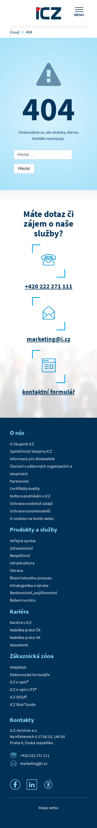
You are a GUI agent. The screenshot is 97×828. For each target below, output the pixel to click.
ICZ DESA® (18, 696)
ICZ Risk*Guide (23, 704)
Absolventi (19, 644)
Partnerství (19, 481)
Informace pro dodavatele (32, 458)
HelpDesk (18, 667)
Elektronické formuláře (30, 674)
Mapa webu (48, 807)
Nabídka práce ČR (25, 629)
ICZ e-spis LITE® (23, 689)
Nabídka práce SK (25, 637)
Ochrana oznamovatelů (30, 510)
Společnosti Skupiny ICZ (31, 451)
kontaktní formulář (48, 392)
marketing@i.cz (48, 339)
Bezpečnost (20, 555)
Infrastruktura (22, 562)
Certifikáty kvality (25, 488)
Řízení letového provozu (31, 577)
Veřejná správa (22, 540)
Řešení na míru (23, 600)
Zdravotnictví (21, 548)
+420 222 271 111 (48, 286)
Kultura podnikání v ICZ (30, 495)
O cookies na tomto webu (32, 518)
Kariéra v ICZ (21, 622)
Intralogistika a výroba (29, 585)
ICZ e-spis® (19, 681)
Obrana (16, 570)
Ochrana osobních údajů (31, 503)
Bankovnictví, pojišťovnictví (33, 592)
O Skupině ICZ (22, 443)
